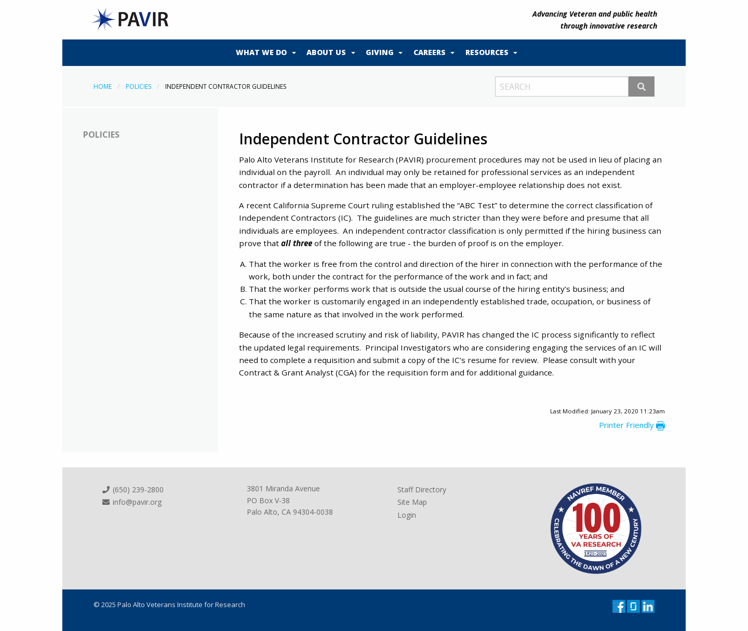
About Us (326, 52)
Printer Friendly (632, 425)
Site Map (412, 502)
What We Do (261, 52)
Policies (138, 86)
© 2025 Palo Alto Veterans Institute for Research (169, 604)
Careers (429, 52)
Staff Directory (421, 489)
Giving (380, 52)
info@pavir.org (131, 502)
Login (406, 515)
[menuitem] (263, 53)
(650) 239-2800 (132, 489)
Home (103, 86)
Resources (487, 52)
